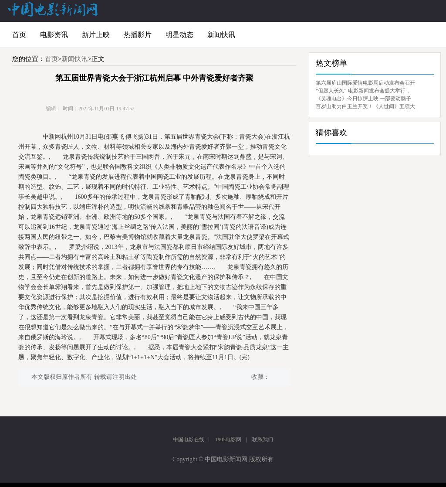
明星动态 (179, 34)
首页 (19, 34)
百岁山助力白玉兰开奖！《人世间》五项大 (365, 106)
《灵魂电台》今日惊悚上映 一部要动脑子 (363, 98)
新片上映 (96, 34)
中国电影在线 (188, 439)
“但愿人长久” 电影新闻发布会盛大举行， (363, 91)
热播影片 (138, 34)
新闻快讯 (221, 34)
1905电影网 (228, 439)
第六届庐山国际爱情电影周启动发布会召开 (365, 83)
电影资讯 (54, 34)
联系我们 (262, 439)
